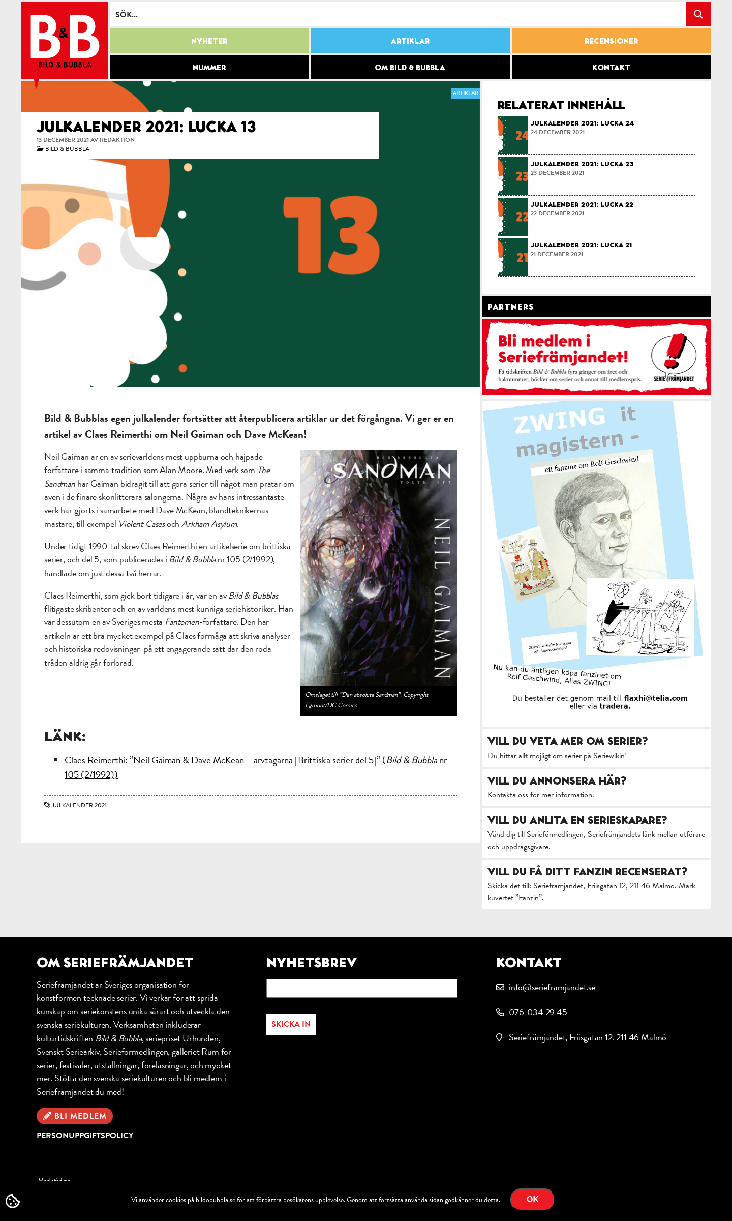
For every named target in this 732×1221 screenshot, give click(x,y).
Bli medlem (80, 1116)
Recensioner (611, 40)
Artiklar (410, 40)
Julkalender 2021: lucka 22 (582, 204)
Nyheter (209, 40)
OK (533, 1199)
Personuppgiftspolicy (85, 1136)
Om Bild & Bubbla (410, 67)
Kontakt (611, 67)
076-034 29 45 (538, 1012)
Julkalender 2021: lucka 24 (582, 123)
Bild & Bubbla (67, 148)
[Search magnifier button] (698, 14)
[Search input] (398, 14)
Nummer (209, 67)
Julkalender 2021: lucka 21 (581, 245)
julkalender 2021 (79, 805)
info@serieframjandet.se (552, 987)
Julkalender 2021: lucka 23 (582, 164)
